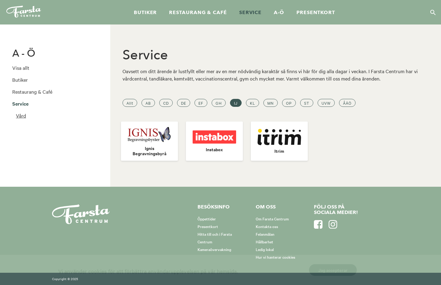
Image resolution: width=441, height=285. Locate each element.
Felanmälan (265, 234)
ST (306, 103)
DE (183, 103)
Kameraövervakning (214, 249)
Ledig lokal (265, 249)
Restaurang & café (198, 12)
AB (148, 103)
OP (289, 103)
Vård (21, 115)
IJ (236, 103)
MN (270, 103)
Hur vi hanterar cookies (275, 257)
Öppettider (207, 218)
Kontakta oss (267, 226)
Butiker (145, 12)
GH (219, 103)
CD (166, 103)
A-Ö (279, 12)
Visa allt (20, 67)
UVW (326, 103)
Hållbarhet (264, 241)
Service (250, 12)
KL (252, 103)
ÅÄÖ (347, 103)
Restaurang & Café (32, 91)
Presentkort (315, 12)
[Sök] (431, 12)
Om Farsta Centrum (272, 218)
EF (200, 103)
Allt (129, 103)
